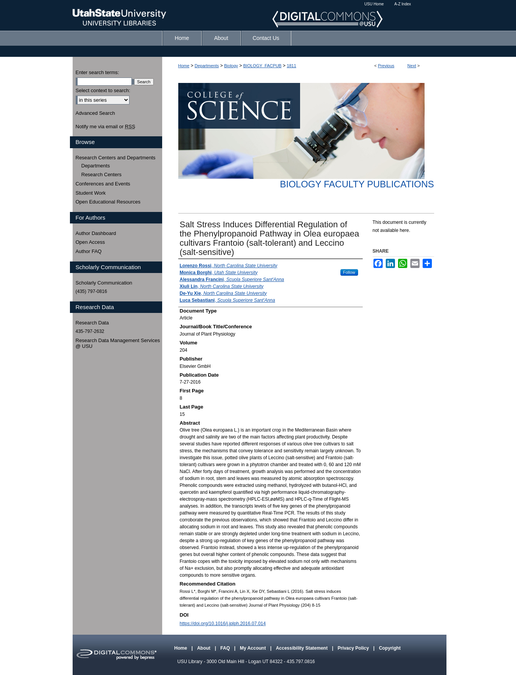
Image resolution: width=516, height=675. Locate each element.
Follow (349, 272)
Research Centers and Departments (116, 157)
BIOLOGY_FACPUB (262, 65)
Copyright (390, 648)
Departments (207, 65)
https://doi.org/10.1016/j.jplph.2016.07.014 (223, 623)
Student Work (91, 193)
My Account (253, 648)
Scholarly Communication (104, 283)
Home (183, 65)
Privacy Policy (354, 648)
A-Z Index (402, 4)
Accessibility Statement (302, 648)
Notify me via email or (105, 127)
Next (411, 65)
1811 (291, 65)
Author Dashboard (96, 233)
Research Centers (101, 174)
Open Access (90, 242)
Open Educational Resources (108, 202)
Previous (386, 65)
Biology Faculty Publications (357, 184)
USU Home (374, 4)
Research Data (92, 323)
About (204, 648)
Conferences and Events (103, 184)
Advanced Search (95, 113)
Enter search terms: (97, 72)
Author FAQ (89, 251)
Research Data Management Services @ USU (118, 343)
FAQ (226, 648)
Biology (231, 65)
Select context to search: (103, 90)
